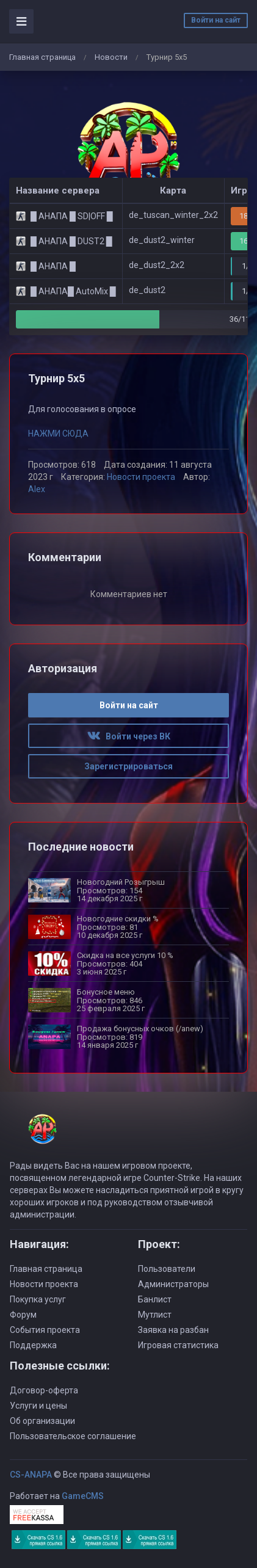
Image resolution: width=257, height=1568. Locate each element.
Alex (36, 489)
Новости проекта (141, 477)
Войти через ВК (128, 736)
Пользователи (166, 1269)
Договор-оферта (44, 1390)
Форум (23, 1314)
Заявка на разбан (173, 1330)
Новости (111, 57)
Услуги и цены (38, 1405)
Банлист (155, 1299)
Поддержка (33, 1345)
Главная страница (42, 57)
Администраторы (173, 1284)
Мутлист (155, 1314)
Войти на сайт (216, 20)
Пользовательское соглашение (73, 1436)
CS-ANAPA (31, 1474)
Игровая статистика (178, 1345)
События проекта (45, 1330)
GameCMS (83, 1496)
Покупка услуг (38, 1299)
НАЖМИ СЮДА (58, 433)
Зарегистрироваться (128, 766)
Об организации (42, 1421)
